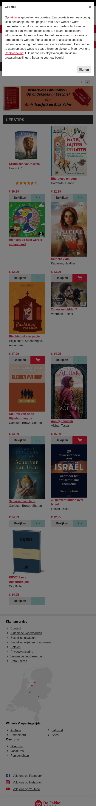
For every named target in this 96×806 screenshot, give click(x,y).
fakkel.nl (15, 17)
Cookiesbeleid (14, 53)
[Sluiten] (90, 7)
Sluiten (84, 69)
